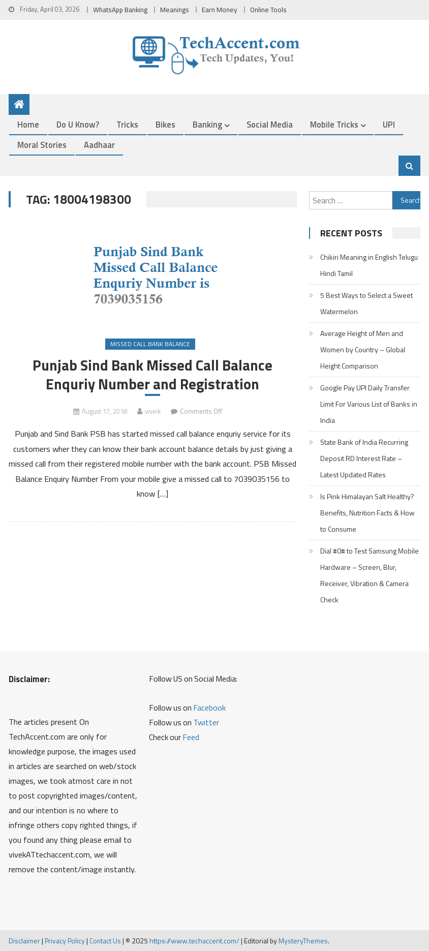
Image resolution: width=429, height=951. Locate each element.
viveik (153, 411)
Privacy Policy (65, 940)
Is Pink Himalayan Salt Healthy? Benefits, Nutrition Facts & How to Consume (367, 512)
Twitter (206, 722)
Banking (207, 124)
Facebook (209, 707)
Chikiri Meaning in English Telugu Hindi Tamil (369, 265)
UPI (389, 124)
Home (28, 124)
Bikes (165, 124)
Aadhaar (99, 144)
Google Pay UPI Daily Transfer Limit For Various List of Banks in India (368, 403)
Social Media (270, 124)
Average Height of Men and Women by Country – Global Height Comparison (362, 349)
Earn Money (219, 10)
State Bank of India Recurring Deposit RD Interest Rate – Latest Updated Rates (364, 458)
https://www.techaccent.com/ (194, 940)
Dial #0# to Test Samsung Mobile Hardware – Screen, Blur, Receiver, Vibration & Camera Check (369, 575)
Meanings (174, 10)
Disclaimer (24, 940)
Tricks (127, 124)
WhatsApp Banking (120, 10)
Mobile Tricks (334, 124)
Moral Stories (42, 144)
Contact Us (105, 940)
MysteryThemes (303, 940)
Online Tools (268, 10)
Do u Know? (77, 124)
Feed (190, 737)
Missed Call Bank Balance (150, 344)
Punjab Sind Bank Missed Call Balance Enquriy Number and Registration (152, 374)
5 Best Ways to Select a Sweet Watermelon (366, 303)
